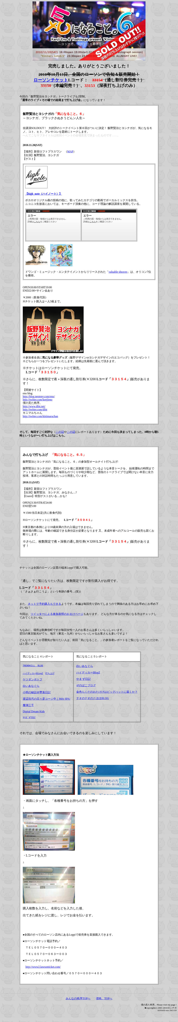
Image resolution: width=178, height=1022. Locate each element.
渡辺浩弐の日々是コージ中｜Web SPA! (46, 699)
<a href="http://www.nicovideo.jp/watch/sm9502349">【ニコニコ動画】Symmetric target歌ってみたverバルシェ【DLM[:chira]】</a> (53, 224)
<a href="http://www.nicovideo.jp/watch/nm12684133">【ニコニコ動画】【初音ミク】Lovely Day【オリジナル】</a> (109, 224)
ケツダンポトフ (32, 680)
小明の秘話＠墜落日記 (37, 693)
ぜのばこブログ (86, 685)
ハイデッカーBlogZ (33, 674)
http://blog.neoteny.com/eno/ (39, 396)
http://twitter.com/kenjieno (37, 399)
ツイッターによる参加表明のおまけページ (57, 613)
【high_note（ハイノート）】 (43, 193)
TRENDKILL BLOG (33, 666)
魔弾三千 (28, 706)
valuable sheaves (118, 271)
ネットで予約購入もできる (44, 603)
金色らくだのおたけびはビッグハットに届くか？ (106, 691)
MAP (70, 151)
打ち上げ (49, 674)
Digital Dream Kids (34, 712)
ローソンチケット (51, 80)
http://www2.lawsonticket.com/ (43, 968)
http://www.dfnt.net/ (34, 406)
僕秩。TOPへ (104, 999)
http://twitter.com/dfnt (35, 409)
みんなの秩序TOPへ (78, 999)
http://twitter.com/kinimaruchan (40, 416)
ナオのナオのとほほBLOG (92, 698)
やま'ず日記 (29, 718)
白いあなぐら (31, 687)
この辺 (60, 431)
